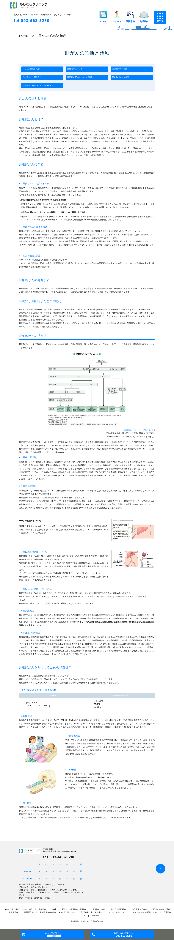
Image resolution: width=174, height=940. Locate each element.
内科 (54, 909)
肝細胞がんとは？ (74, 69)
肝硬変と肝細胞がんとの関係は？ (81, 77)
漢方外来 (98, 912)
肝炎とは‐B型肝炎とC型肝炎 (74, 909)
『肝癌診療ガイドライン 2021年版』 (137, 430)
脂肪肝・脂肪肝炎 (118, 909)
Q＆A (83, 915)
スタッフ (116, 21)
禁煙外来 (85, 912)
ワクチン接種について (117, 912)
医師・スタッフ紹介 (24, 909)
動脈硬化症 (29, 912)
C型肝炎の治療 (98, 909)
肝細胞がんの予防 (119, 69)
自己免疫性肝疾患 (139, 909)
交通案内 (144, 21)
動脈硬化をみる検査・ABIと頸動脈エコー (57, 912)
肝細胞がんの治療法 (120, 77)
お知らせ (95, 915)
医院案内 (130, 21)
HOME (103, 21)
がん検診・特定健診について (145, 912)
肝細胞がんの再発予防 (32, 77)
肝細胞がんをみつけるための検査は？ (39, 85)
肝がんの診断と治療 (31, 69)
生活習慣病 (13, 912)
